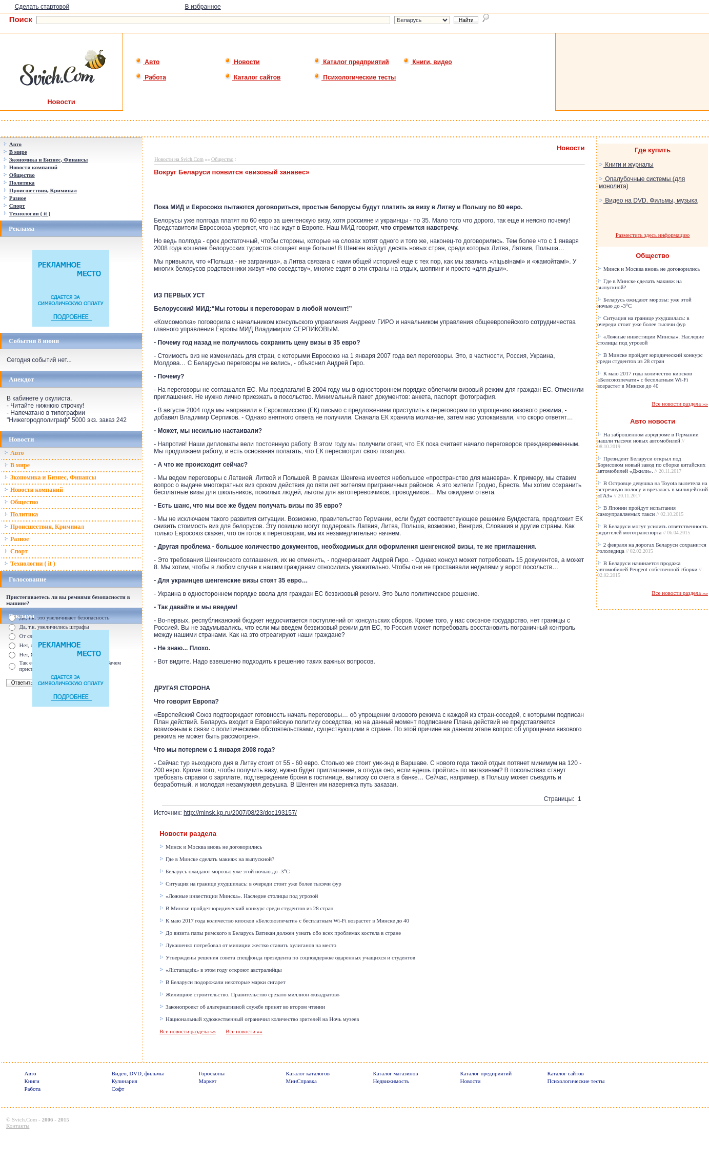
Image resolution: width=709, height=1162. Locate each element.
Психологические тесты (355, 77)
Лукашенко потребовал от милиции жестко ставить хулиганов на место (247, 945)
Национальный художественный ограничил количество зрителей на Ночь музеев (259, 1019)
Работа (150, 77)
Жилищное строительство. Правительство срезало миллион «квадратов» (249, 994)
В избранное (203, 6)
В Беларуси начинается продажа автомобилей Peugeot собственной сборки (649, 569)
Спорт (16, 551)
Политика (21, 514)
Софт (117, 1089)
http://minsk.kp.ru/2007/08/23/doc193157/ (240, 812)
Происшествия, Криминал (44, 526)
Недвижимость (391, 1081)
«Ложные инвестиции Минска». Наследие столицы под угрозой (238, 896)
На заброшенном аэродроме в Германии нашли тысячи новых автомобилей (648, 440)
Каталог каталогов (308, 1073)
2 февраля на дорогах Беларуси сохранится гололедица (651, 548)
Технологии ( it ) (29, 563)
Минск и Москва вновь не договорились (210, 847)
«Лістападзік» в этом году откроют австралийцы (220, 970)
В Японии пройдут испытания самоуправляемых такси (640, 511)
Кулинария (124, 1081)
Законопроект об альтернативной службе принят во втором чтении (242, 1007)
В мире (17, 465)
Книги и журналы (626, 164)
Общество (21, 502)
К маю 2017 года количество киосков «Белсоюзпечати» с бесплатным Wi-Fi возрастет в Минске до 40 (284, 920)
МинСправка (301, 1081)
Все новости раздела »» (187, 1031)
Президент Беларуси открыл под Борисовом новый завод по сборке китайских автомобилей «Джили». (651, 464)
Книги (31, 1081)
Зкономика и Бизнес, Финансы (50, 477)
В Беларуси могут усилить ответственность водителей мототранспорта (652, 529)
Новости (242, 62)
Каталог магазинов (395, 1073)
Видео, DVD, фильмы (137, 1073)
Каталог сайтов (252, 77)
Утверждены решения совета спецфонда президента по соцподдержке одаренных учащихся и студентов (287, 957)
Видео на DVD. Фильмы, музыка (648, 200)
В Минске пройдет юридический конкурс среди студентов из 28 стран (246, 908)
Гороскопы (211, 1073)
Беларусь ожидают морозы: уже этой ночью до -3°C (224, 871)
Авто (147, 62)
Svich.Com (24, 1119)
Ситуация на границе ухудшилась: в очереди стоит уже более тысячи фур (250, 883)
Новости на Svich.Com (179, 159)
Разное (16, 539)
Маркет (207, 1081)
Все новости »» (244, 1031)
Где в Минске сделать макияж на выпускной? (216, 859)
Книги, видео (427, 62)
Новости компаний (33, 489)
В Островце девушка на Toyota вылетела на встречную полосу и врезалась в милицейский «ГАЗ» (652, 489)
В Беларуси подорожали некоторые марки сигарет (222, 982)
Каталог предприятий (351, 62)
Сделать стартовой (42, 6)
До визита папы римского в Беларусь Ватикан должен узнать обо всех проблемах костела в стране (280, 933)
